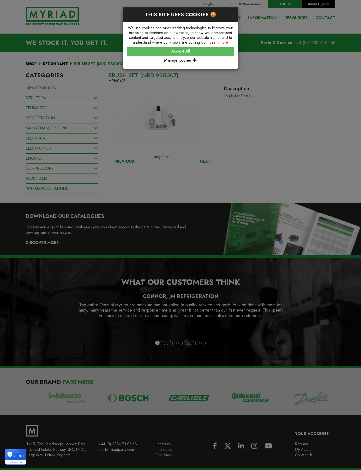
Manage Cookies (180, 60)
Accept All (180, 51)
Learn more (219, 42)
